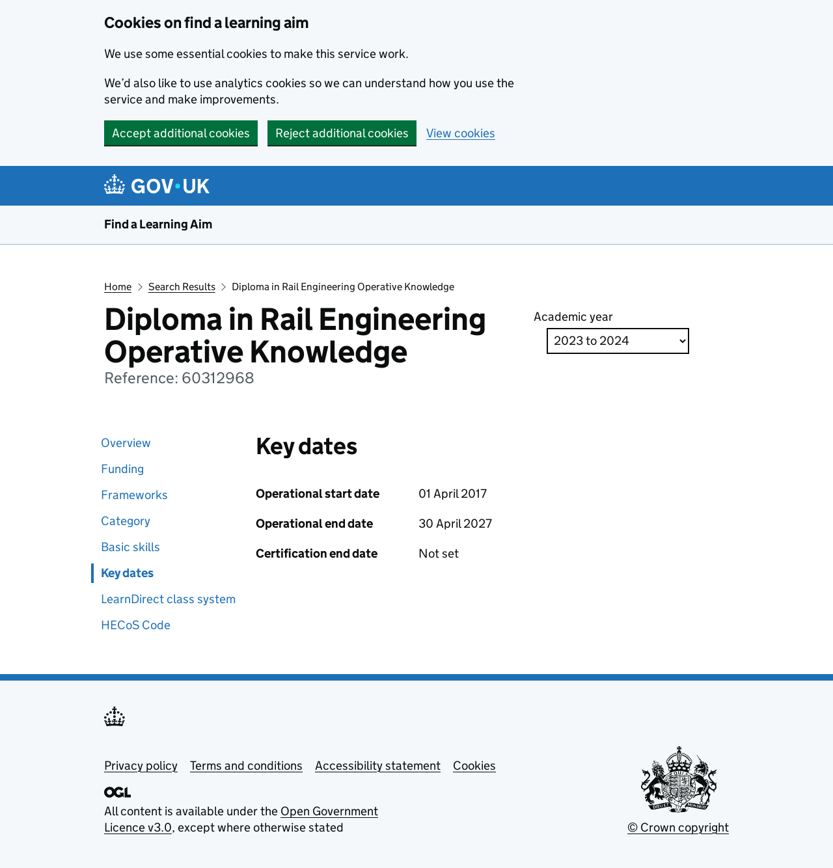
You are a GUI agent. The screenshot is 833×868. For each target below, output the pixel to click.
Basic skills (130, 546)
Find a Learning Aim (158, 224)
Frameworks (134, 494)
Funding (122, 468)
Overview (126, 442)
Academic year (573, 316)
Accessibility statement (378, 765)
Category (125, 520)
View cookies (460, 133)
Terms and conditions (246, 765)
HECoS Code (136, 624)
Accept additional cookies (181, 133)
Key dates (127, 572)
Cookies (474, 765)
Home (117, 286)
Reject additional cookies (342, 133)
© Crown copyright (678, 827)
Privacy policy (141, 765)
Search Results (181, 286)
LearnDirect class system (168, 598)
